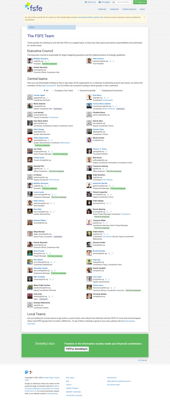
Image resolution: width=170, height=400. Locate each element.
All (46, 90)
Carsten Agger (39, 95)
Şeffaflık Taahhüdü (73, 392)
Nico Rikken (38, 260)
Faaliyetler (114, 9)
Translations (53, 117)
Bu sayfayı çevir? (113, 385)
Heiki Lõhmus (98, 59)
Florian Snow (98, 285)
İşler (67, 381)
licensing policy (52, 394)
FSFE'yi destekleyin (76, 348)
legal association (49, 86)
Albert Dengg (39, 129)
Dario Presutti (39, 251)
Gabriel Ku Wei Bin (100, 183)
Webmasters (65, 143)
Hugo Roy (96, 260)
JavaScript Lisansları (74, 395)
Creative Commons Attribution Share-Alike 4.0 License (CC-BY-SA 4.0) (42, 388)
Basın (142, 9)
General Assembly (87, 90)
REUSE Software (108, 109)
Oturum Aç (90, 2)
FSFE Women (54, 180)
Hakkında (102, 9)
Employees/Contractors (111, 90)
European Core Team (63, 90)
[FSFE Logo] (33, 6)
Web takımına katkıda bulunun (119, 381)
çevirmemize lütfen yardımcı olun (90, 17)
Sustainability (107, 100)
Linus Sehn (97, 277)
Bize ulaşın (70, 378)
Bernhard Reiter (99, 251)
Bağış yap (140, 2)
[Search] (113, 2)
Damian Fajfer (98, 129)
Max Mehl (37, 209)
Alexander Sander (41, 268)
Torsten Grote (39, 158)
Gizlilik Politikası (72, 388)
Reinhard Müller (40, 220)
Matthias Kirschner (41, 59)
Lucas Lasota (39, 192)
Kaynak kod (111, 378)
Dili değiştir (104, 2)
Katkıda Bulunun (129, 9)
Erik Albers (97, 95)
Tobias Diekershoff (41, 138)
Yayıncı (69, 385)
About (31, 27)
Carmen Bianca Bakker (102, 104)
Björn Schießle (39, 277)
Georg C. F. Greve (100, 149)
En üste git (143, 360)
